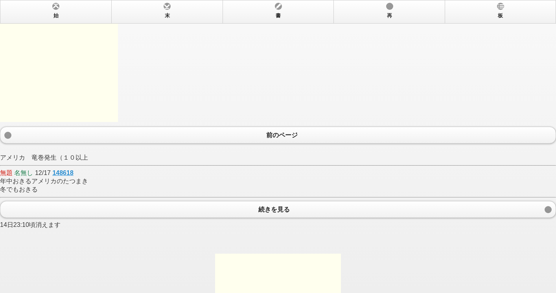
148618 (62, 173)
